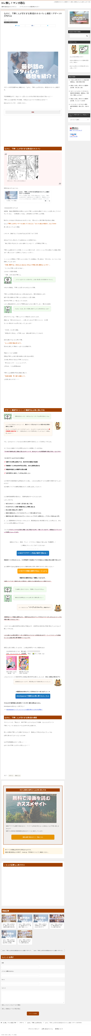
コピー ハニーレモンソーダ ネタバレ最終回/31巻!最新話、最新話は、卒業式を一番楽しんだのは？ (79, 93)
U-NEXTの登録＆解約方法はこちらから (33, 571)
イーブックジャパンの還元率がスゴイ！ (30, 6)
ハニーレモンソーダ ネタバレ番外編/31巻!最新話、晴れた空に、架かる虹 (79, 106)
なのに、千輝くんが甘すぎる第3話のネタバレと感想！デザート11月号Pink (49, 950)
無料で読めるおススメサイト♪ (9, 6)
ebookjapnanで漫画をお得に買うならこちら (33, 696)
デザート (11, 775)
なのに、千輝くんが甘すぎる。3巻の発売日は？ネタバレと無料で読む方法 (25, 941)
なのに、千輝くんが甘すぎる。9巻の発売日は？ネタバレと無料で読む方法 (57, 926)
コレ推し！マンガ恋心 (13, 2)
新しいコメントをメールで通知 (11, 1005)
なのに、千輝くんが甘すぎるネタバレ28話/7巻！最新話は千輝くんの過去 (9, 941)
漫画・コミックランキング (76, 130)
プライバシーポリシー (33, 1028)
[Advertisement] (33, 41)
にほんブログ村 (73, 136)
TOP (9, 1022)
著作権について (59, 1028)
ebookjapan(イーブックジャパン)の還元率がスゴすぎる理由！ (25, 709)
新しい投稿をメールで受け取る (11, 1008)
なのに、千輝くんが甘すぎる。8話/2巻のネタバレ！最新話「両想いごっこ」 (25, 926)
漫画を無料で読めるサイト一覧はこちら (33, 837)
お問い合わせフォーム (47, 1028)
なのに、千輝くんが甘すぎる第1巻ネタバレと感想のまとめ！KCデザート (40, 926)
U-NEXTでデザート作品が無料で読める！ (33, 553)
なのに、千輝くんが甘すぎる (11, 22)
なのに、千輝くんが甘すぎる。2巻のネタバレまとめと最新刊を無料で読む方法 (9, 926)
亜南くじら (17, 775)
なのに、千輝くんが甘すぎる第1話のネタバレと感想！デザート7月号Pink (17, 950)
